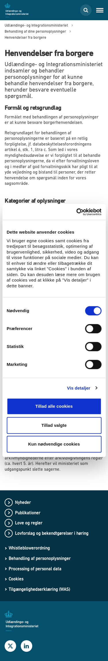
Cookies (16, 578)
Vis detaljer (78, 388)
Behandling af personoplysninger (40, 558)
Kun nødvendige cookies (54, 444)
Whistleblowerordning (29, 547)
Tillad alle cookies (54, 406)
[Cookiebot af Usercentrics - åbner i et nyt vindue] (76, 212)
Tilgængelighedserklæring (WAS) (39, 589)
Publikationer (27, 512)
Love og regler (28, 522)
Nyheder (23, 502)
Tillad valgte (54, 425)
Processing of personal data (35, 568)
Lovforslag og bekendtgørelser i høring (51, 533)
